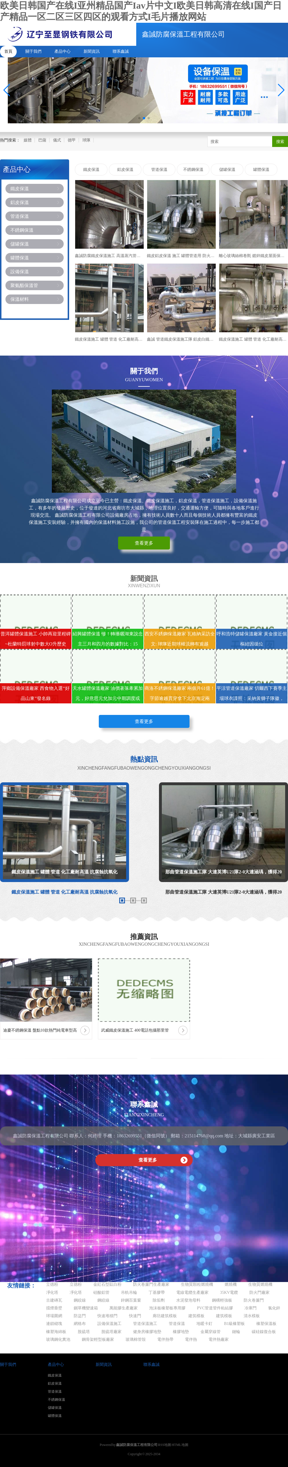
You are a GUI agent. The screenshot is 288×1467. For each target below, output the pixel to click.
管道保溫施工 (145, 1323)
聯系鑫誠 (121, 51)
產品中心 (62, 51)
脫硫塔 (84, 1332)
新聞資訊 (92, 51)
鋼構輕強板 (222, 1300)
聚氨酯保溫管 (24, 285)
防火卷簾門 (254, 1300)
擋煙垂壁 (54, 1308)
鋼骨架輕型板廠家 (98, 1339)
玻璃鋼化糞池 (58, 1339)
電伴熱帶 (165, 1339)
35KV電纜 (229, 1292)
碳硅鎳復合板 (264, 1332)
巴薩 (42, 140)
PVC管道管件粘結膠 (215, 1308)
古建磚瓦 (54, 1300)
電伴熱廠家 (219, 1339)
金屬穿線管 (210, 1332)
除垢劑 (159, 1300)
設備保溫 (19, 271)
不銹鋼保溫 (21, 230)
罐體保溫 (19, 257)
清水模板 (252, 1316)
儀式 (57, 140)
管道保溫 (19, 216)
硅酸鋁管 (101, 1292)
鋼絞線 (80, 1300)
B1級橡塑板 (234, 1323)
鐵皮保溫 (19, 188)
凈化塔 (52, 1292)
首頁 (8, 51)
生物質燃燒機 (260, 1284)
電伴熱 (191, 1339)
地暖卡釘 (204, 1323)
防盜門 (80, 1316)
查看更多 (144, 543)
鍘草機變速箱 (86, 1308)
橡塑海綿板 (56, 1332)
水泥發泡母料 (188, 1300)
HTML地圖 (180, 1445)
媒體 (28, 140)
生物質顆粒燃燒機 (197, 1284)
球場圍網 (54, 1316)
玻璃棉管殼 (136, 1339)
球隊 (86, 140)
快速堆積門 (107, 1316)
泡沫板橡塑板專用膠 (167, 1308)
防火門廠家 (259, 1292)
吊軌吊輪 (129, 1292)
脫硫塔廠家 (111, 1332)
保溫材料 (19, 299)
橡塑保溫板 (266, 1323)
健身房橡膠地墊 (147, 1332)
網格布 (80, 1323)
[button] (281, 90)
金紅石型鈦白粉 (107, 1284)
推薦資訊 (144, 937)
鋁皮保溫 (19, 202)
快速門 (135, 1316)
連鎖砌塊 (54, 1323)
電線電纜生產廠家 (192, 1292)
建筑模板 (196, 1316)
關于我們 (33, 51)
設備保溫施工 (109, 1323)
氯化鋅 (274, 1308)
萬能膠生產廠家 (123, 1308)
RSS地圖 (164, 1445)
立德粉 (52, 1284)
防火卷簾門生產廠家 (151, 1284)
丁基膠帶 (157, 1292)
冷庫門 (251, 1308)
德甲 (72, 140)
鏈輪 (236, 1332)
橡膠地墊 (181, 1332)
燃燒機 (231, 1284)
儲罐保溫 (19, 243)
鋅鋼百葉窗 (131, 1300)
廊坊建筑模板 (165, 1316)
